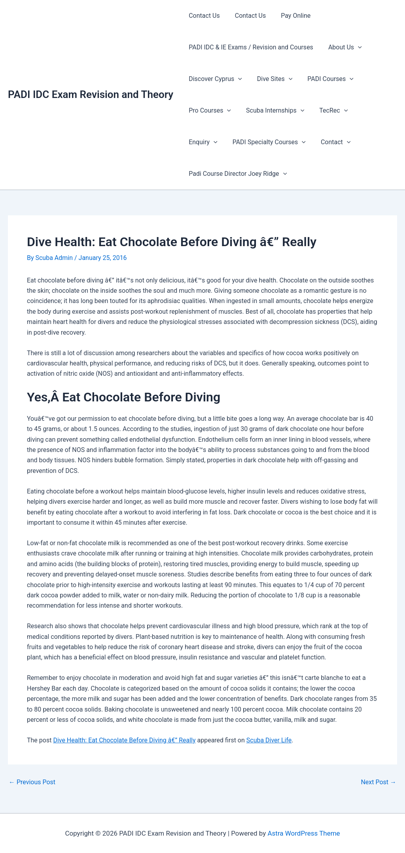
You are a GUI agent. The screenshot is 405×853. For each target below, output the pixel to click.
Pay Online (290, 15)
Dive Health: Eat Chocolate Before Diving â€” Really (124, 740)
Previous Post (32, 782)
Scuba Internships (271, 110)
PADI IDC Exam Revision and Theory (90, 94)
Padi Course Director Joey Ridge (236, 174)
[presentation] (354, 47)
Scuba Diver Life (269, 740)
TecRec (327, 110)
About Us (341, 47)
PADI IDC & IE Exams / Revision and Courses (249, 47)
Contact (288, 142)
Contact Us (203, 15)
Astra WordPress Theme (303, 833)
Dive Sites (271, 79)
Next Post (378, 782)
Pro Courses (208, 110)
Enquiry (368, 110)
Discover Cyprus (214, 79)
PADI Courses (324, 79)
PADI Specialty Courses (224, 142)
